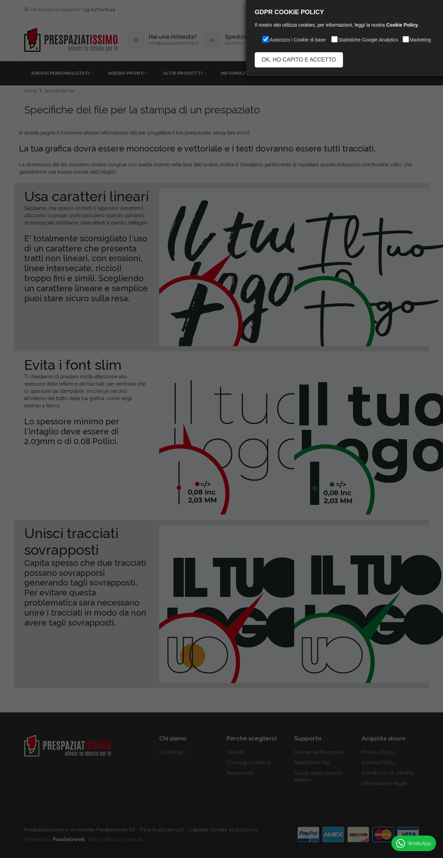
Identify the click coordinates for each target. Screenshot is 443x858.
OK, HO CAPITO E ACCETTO (299, 60)
